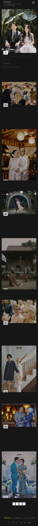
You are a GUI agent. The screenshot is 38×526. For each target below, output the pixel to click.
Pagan (18, 518)
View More (6, 63)
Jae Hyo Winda (9, 67)
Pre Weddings (16, 67)
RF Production (7, 2)
